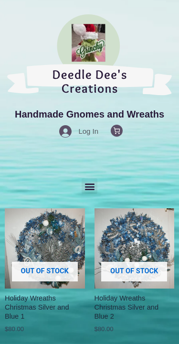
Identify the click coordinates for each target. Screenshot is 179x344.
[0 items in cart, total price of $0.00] (117, 131)
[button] (89, 186)
